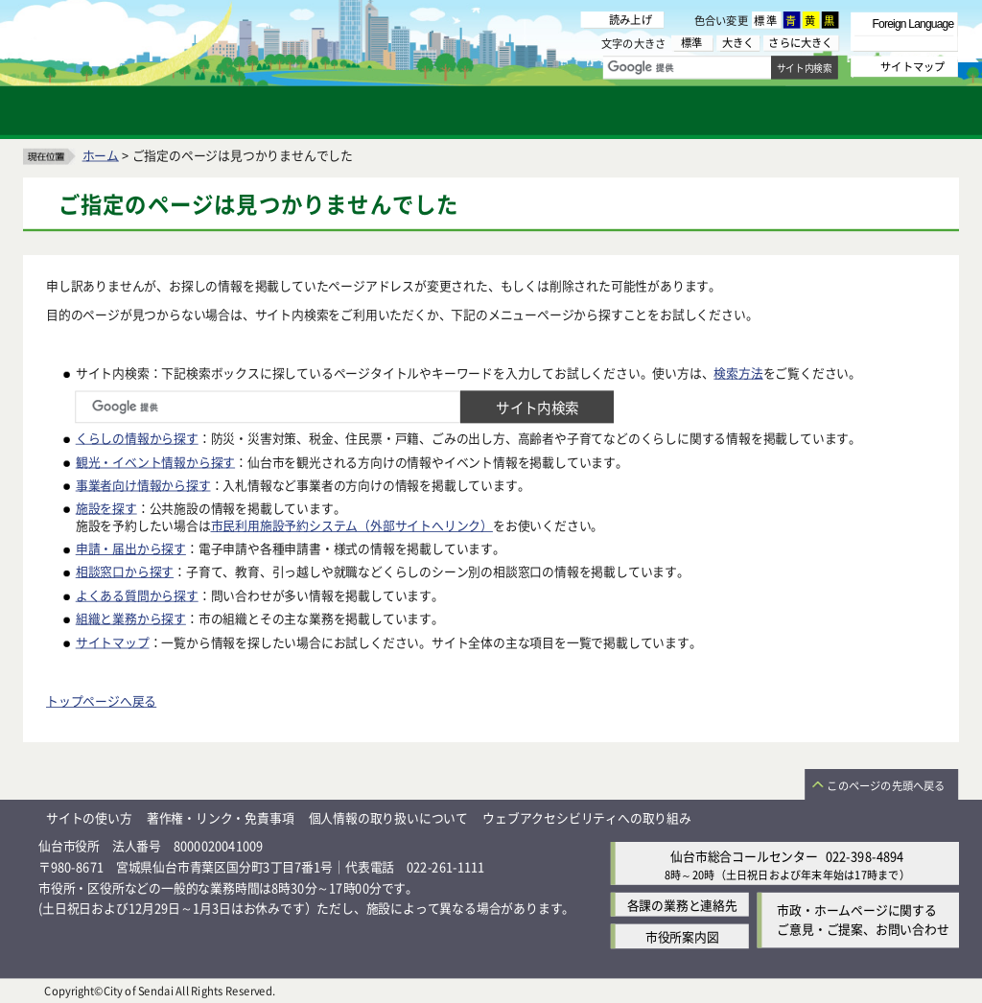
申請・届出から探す (131, 548)
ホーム (100, 154)
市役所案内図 (682, 935)
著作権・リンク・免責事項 (220, 817)
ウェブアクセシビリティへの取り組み (586, 817)
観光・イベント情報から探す (155, 461)
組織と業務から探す (131, 618)
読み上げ (630, 19)
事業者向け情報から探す (143, 484)
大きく (738, 42)
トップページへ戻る (101, 700)
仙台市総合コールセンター (744, 855)
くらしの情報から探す (137, 438)
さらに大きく (800, 42)
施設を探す (106, 507)
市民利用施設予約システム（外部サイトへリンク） (352, 524)
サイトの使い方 (89, 817)
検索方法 (737, 371)
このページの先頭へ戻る (886, 785)
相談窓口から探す (125, 571)
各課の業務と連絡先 (682, 904)
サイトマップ (113, 641)
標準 (766, 20)
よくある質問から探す (137, 594)
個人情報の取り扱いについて (388, 817)
